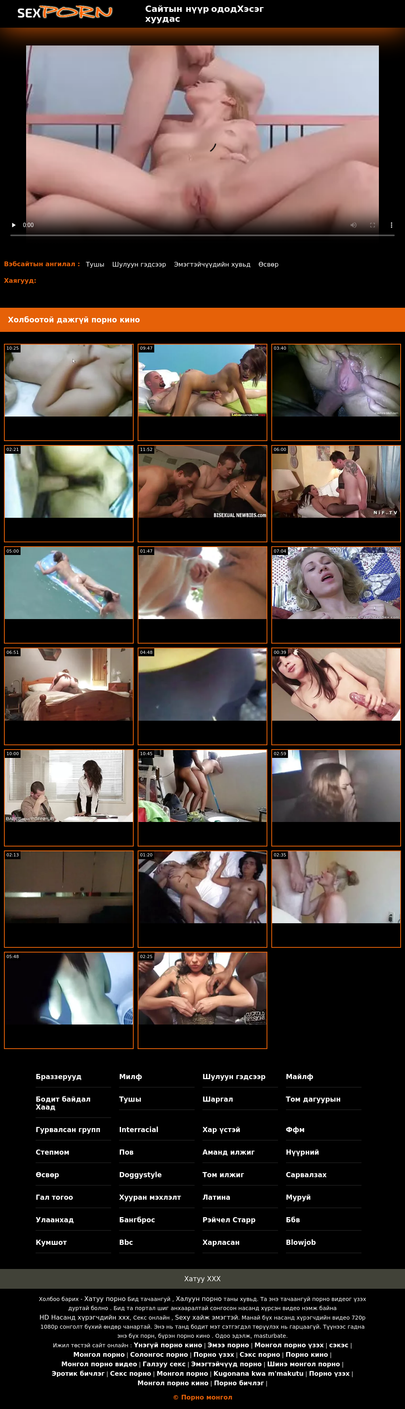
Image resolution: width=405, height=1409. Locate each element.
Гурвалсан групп (68, 1130)
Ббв (293, 1220)
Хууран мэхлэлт (150, 1197)
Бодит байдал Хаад (63, 1103)
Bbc (126, 1242)
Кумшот (51, 1242)
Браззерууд (58, 1077)
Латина (216, 1197)
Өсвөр (269, 264)
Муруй (298, 1197)
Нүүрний (302, 1152)
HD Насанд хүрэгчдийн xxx (85, 1317)
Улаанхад (55, 1220)
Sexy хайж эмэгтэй (206, 1317)
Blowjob (301, 1242)
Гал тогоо (54, 1197)
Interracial (139, 1130)
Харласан (221, 1242)
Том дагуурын (313, 1099)
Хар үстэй (221, 1130)
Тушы (95, 264)
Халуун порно (199, 1299)
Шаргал (217, 1099)
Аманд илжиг (228, 1152)
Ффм (295, 1130)
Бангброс (137, 1220)
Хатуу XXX (202, 1279)
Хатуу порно (105, 1299)
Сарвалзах (306, 1175)
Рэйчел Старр (228, 1220)
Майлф (300, 1077)
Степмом (52, 1152)
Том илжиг (223, 1175)
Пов (126, 1152)
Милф (130, 1077)
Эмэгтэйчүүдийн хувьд (212, 264)
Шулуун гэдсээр (139, 264)
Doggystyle (140, 1175)
